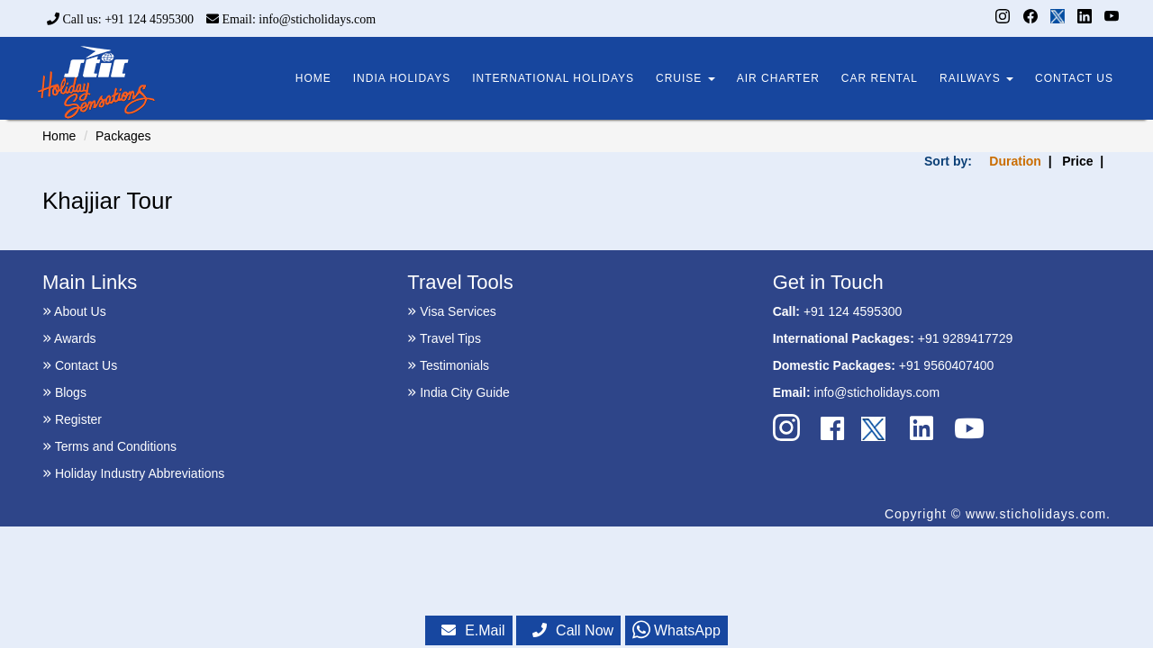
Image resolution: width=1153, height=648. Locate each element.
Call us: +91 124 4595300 (120, 19)
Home (59, 136)
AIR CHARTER (778, 78)
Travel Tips (444, 338)
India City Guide (458, 392)
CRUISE (685, 78)
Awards (69, 338)
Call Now (572, 630)
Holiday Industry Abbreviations (133, 473)
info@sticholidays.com (877, 392)
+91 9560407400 (946, 365)
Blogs (64, 392)
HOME (313, 78)
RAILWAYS (976, 78)
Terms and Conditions (109, 446)
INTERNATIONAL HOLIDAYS (553, 78)
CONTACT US (1074, 78)
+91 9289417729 (965, 338)
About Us (74, 311)
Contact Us (79, 365)
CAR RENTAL (879, 78)
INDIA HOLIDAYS (401, 78)
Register (72, 419)
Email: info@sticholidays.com (291, 19)
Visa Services (451, 311)
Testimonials (448, 365)
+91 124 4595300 (852, 311)
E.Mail (472, 630)
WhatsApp (676, 630)
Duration (1015, 161)
